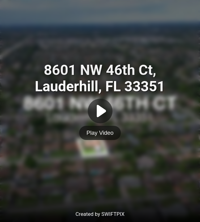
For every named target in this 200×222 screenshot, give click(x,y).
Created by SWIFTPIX (100, 214)
